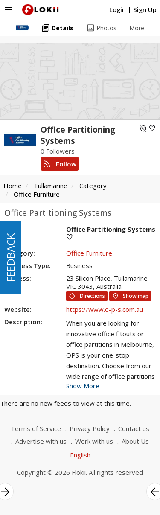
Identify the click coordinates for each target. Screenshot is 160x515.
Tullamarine (50, 185)
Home (12, 185)
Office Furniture (37, 194)
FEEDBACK (10, 257)
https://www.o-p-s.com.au (104, 309)
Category (93, 185)
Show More (82, 385)
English (80, 455)
